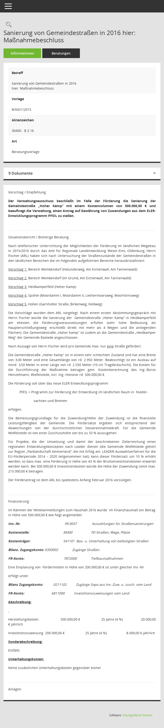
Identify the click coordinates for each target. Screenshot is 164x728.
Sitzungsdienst (137, 715)
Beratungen (61, 53)
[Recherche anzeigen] (8, 25)
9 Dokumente (20, 173)
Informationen (22, 53)
